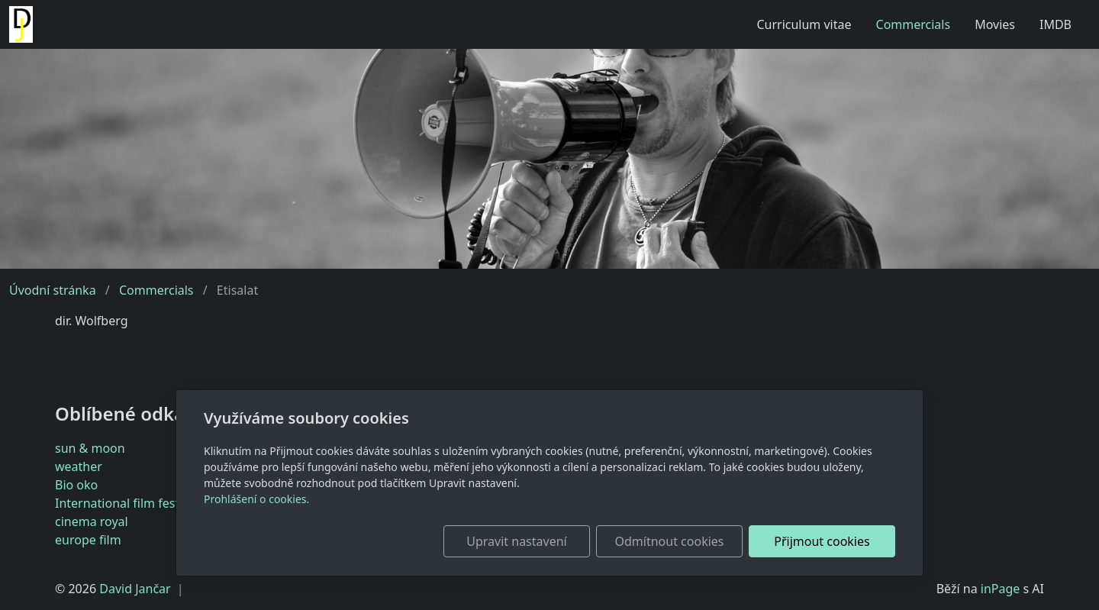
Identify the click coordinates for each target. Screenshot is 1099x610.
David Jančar (134, 588)
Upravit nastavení (516, 541)
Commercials (913, 24)
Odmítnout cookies (669, 541)
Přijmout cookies (821, 541)
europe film (88, 539)
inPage (1000, 588)
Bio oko (76, 484)
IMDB (1055, 24)
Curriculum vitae (803, 24)
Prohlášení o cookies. (256, 499)
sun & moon (90, 448)
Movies (995, 24)
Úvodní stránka (52, 290)
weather (78, 466)
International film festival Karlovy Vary (163, 503)
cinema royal (91, 521)
